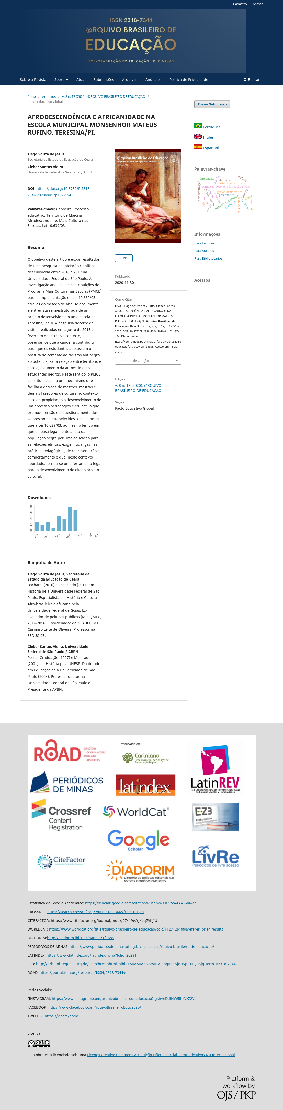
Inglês (204, 137)
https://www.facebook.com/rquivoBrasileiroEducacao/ (94, 1007)
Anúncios (153, 79)
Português (207, 127)
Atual (80, 79)
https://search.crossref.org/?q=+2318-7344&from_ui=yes (95, 911)
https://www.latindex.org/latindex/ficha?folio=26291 (92, 955)
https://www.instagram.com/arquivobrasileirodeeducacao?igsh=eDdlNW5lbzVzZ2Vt (124, 998)
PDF (125, 258)
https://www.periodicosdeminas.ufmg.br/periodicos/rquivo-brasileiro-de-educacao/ (142, 946)
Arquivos (129, 79)
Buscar (252, 79)
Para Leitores (204, 243)
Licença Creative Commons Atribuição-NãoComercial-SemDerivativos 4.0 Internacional (161, 1054)
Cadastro (240, 4)
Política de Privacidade (188, 79)
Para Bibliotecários (208, 258)
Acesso (258, 4)
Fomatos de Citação (134, 360)
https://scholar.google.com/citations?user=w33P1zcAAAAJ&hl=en (141, 903)
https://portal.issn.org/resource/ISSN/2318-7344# (83, 972)
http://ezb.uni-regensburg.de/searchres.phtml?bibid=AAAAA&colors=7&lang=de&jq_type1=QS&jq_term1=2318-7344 (136, 963)
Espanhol (206, 147)
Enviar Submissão (212, 104)
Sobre (59, 79)
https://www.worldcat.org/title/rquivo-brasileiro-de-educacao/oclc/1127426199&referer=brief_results (136, 929)
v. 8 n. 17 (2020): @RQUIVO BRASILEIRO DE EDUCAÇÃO (103, 96)
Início (32, 96)
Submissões (104, 79)
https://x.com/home (62, 1016)
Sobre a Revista (33, 79)
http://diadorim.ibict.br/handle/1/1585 (80, 937)
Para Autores (204, 250)
